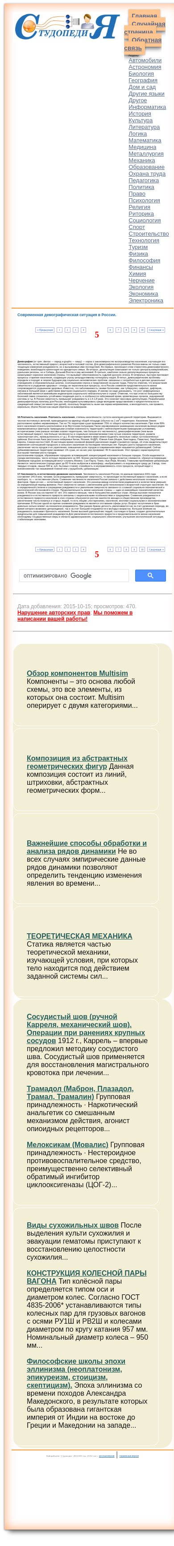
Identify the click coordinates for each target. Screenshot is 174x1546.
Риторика (141, 213)
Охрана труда (147, 173)
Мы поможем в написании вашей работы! (75, 616)
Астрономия (144, 67)
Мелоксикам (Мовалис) (67, 1144)
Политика (141, 187)
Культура (140, 120)
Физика (138, 253)
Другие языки (146, 93)
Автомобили (145, 60)
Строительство (148, 233)
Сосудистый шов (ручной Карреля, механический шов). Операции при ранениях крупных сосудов (86, 1028)
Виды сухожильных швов (73, 1225)
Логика (137, 133)
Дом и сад (142, 87)
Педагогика (143, 180)
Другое (137, 100)
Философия (144, 260)
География (142, 80)
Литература (144, 127)
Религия (139, 207)
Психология (144, 200)
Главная (144, 16)
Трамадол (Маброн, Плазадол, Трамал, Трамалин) (80, 1092)
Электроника (145, 300)
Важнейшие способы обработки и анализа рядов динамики (87, 847)
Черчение (141, 280)
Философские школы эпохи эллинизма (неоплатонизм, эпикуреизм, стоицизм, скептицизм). (76, 1373)
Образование (146, 167)
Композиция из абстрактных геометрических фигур (77, 762)
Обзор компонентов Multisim (77, 673)
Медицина (142, 147)
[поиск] (73, 576)
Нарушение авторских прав (53, 613)
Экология (140, 287)
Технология (143, 240)
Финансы (140, 267)
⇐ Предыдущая (45, 330)
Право (136, 193)
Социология (144, 220)
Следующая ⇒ (156, 330)
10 (142, 330)
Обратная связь (143, 44)
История (139, 113)
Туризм (138, 247)
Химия (137, 273)
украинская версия (129, 1455)
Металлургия (146, 153)
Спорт (136, 227)
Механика (141, 160)
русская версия (107, 1455)
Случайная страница (145, 28)
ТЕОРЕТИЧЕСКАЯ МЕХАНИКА (80, 936)
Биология (141, 73)
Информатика (147, 107)
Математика (144, 140)
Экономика (143, 293)
